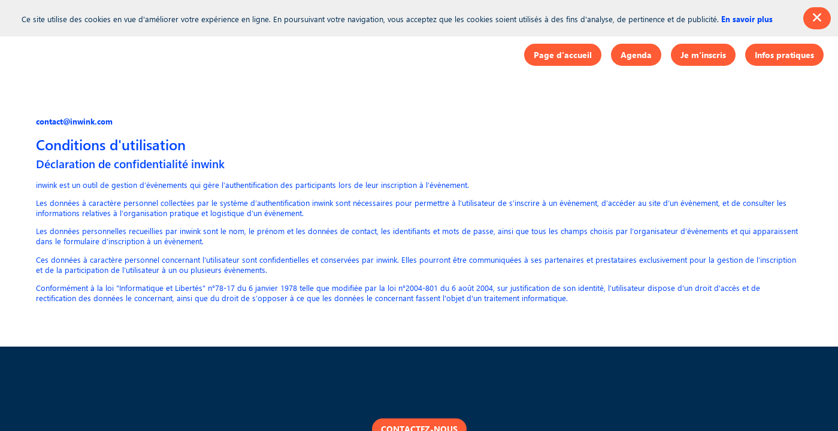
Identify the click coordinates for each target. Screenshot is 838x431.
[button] (562, 55)
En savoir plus (747, 19)
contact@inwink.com (74, 121)
